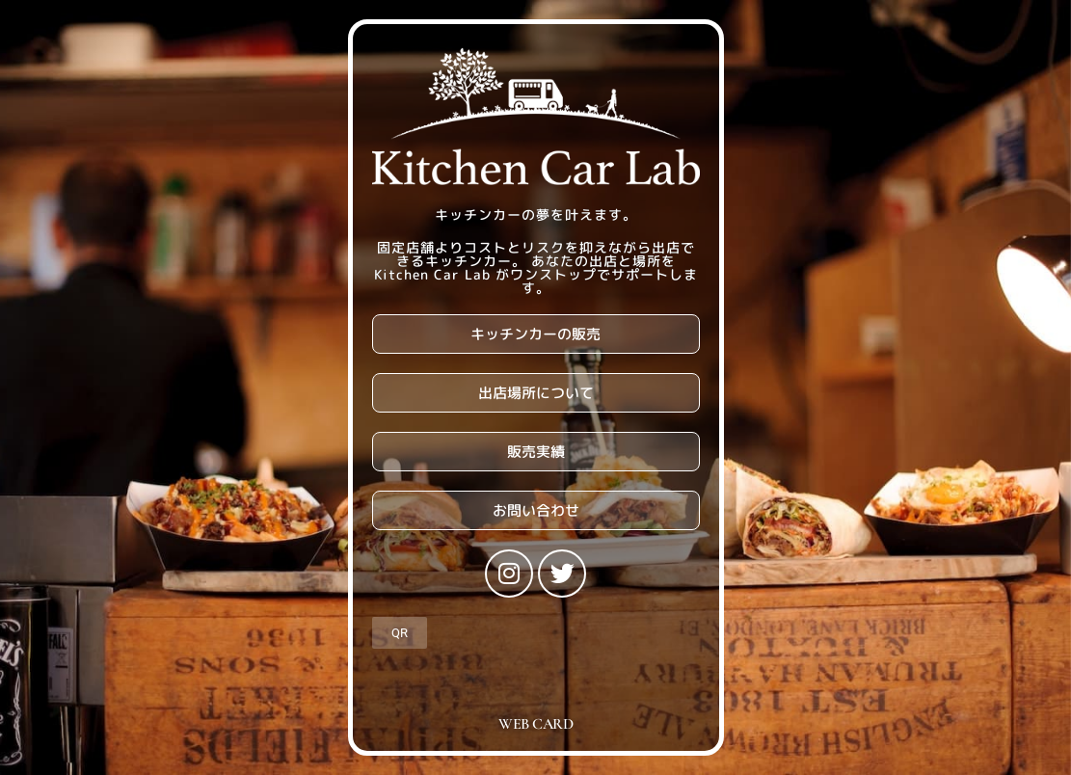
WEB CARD (535, 724)
